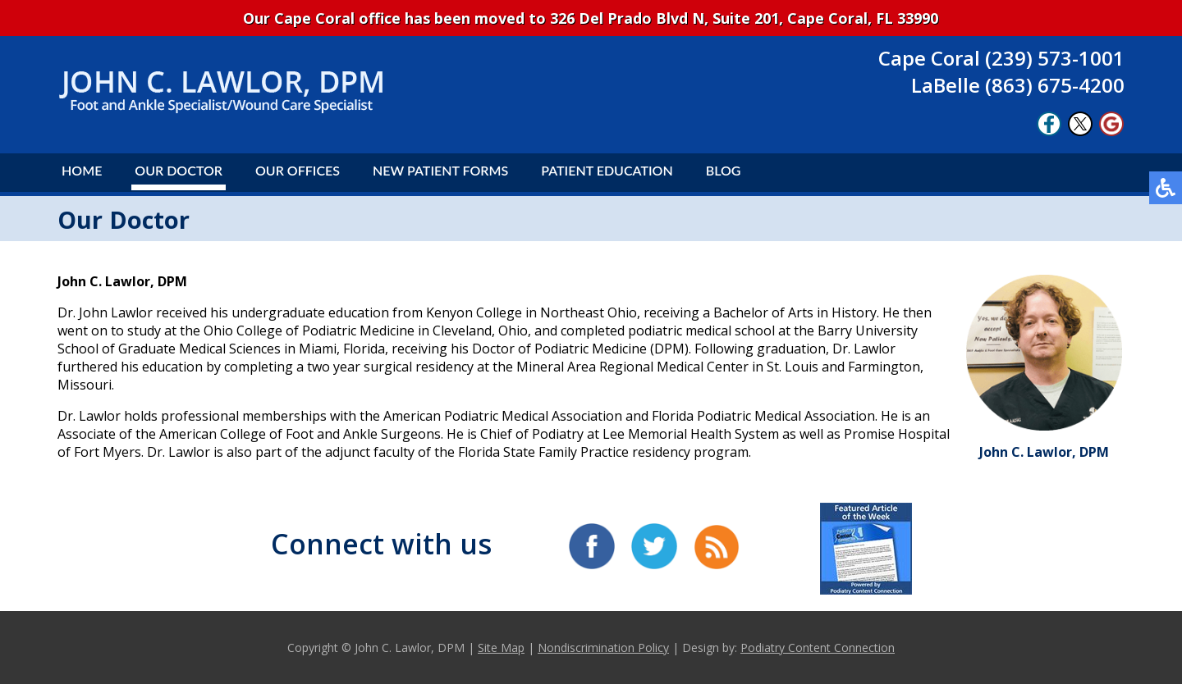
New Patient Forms (440, 170)
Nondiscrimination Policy (603, 647)
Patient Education (607, 170)
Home (82, 170)
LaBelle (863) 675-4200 (1018, 84)
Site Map (501, 647)
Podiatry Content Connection (817, 647)
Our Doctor (178, 170)
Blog (723, 170)
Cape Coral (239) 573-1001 (1001, 57)
